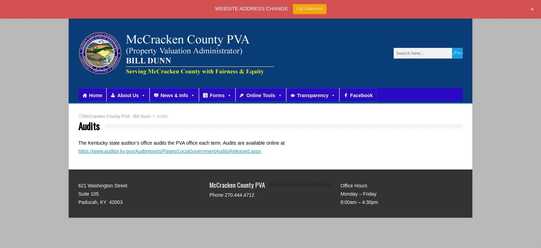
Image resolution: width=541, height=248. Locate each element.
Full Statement (309, 9)
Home (95, 95)
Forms (221, 95)
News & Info (177, 95)
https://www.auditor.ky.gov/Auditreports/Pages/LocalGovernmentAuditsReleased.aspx (169, 151)
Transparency (316, 95)
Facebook (361, 95)
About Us (131, 95)
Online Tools (264, 95)
